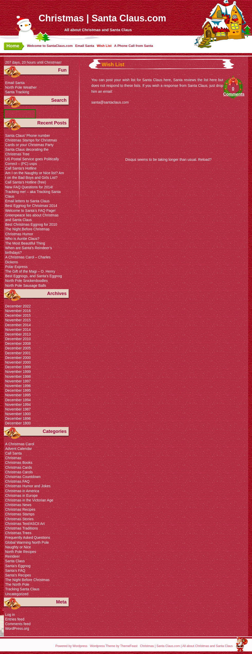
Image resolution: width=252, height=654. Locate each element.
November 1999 (18, 372)
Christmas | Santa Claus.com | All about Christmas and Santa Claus (186, 646)
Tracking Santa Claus (22, 589)
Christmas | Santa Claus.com (102, 18)
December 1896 (18, 418)
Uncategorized (16, 594)
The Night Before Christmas (27, 229)
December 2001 (18, 353)
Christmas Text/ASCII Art (25, 524)
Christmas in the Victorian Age (29, 500)
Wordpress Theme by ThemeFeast (114, 646)
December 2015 (18, 315)
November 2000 (18, 362)
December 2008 (18, 343)
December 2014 (18, 325)
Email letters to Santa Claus (27, 201)
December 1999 (18, 367)
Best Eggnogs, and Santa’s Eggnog (33, 276)
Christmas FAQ (17, 481)
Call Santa (13, 453)
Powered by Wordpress (71, 646)
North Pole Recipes (20, 552)
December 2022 (18, 306)
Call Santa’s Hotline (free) (25, 182)
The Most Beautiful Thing (25, 243)
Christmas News (18, 505)
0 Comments (233, 91)
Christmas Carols (19, 472)
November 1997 (18, 381)
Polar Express (16, 267)
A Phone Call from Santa (133, 46)
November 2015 (18, 320)
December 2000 (18, 358)
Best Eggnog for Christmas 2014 (31, 206)
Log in (10, 615)
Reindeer (12, 556)
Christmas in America (22, 491)
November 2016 (18, 311)
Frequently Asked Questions (27, 537)
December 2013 (18, 334)
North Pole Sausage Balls (25, 285)
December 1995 (18, 390)
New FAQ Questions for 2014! (29, 187)
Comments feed (18, 624)
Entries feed (14, 619)
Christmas (13, 458)
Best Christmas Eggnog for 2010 (31, 224)
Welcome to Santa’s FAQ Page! (30, 210)
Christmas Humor (19, 234)
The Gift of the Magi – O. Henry (30, 271)
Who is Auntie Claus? (22, 239)
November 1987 (18, 409)
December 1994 (18, 400)
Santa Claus (15, 561)
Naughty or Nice (18, 547)
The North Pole (17, 584)
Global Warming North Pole (27, 542)
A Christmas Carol (19, 444)
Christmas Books (18, 462)
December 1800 (18, 423)
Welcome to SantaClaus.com (50, 46)
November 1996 (18, 386)
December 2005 (18, 348)
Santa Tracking (17, 92)
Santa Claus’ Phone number (27, 135)
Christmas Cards (18, 467)
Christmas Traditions (21, 528)
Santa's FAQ (15, 570)
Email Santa (84, 46)
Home (12, 45)
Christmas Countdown (23, 477)
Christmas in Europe (21, 495)
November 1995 (18, 395)
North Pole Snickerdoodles (26, 281)
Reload (204, 159)
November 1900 (18, 414)
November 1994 (18, 405)
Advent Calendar (18, 449)
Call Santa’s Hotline (21, 168)
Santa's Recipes (18, 575)
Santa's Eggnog (17, 566)
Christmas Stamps (19, 514)
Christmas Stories (19, 519)
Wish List (104, 46)
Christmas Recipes (20, 509)
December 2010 (18, 339)
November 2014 (18, 330)
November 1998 (18, 376)
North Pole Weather (21, 87)
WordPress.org (17, 628)
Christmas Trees (18, 533)
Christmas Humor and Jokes (28, 486)
